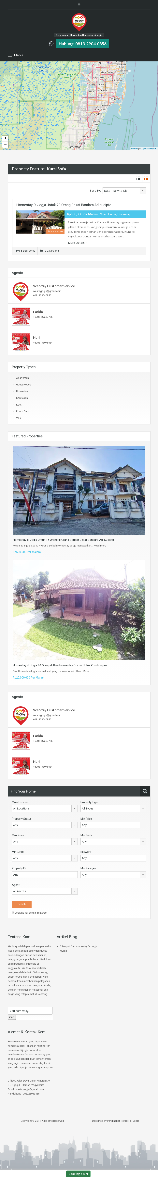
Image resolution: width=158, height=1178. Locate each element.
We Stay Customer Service (54, 286)
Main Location (20, 802)
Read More (100, 545)
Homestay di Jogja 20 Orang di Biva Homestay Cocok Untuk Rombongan (60, 665)
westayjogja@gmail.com (47, 291)
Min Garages (88, 868)
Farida (38, 312)
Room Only (22, 411)
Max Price (18, 835)
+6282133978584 (42, 342)
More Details (77, 242)
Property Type (89, 802)
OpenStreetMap (149, 148)
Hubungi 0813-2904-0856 (83, 43)
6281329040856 (42, 295)
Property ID (19, 868)
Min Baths (18, 851)
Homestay (22, 391)
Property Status (22, 818)
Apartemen (22, 377)
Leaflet (134, 148)
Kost (19, 404)
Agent (16, 884)
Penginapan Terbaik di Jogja (123, 1120)
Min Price (86, 818)
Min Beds (86, 835)
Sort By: (95, 190)
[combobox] (124, 190)
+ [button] (5, 139)
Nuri (36, 337)
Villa (18, 418)
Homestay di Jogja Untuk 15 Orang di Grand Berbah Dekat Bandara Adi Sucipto (63, 540)
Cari (11, 1017)
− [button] (5, 145)
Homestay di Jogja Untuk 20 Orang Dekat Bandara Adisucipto (63, 205)
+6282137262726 (42, 316)
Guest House (23, 384)
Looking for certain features (29, 912)
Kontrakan (22, 397)
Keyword (85, 851)
